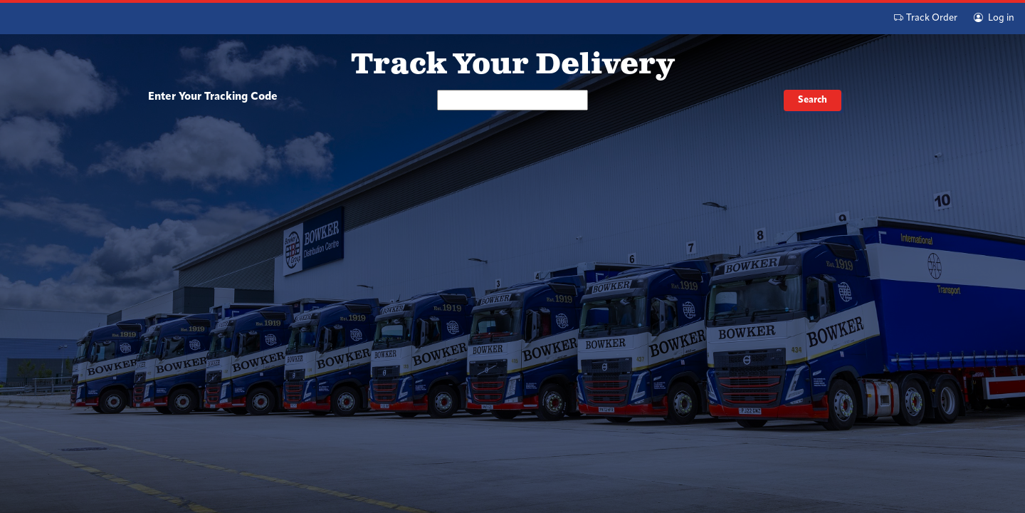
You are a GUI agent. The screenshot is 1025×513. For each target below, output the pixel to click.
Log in (994, 18)
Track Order (925, 18)
